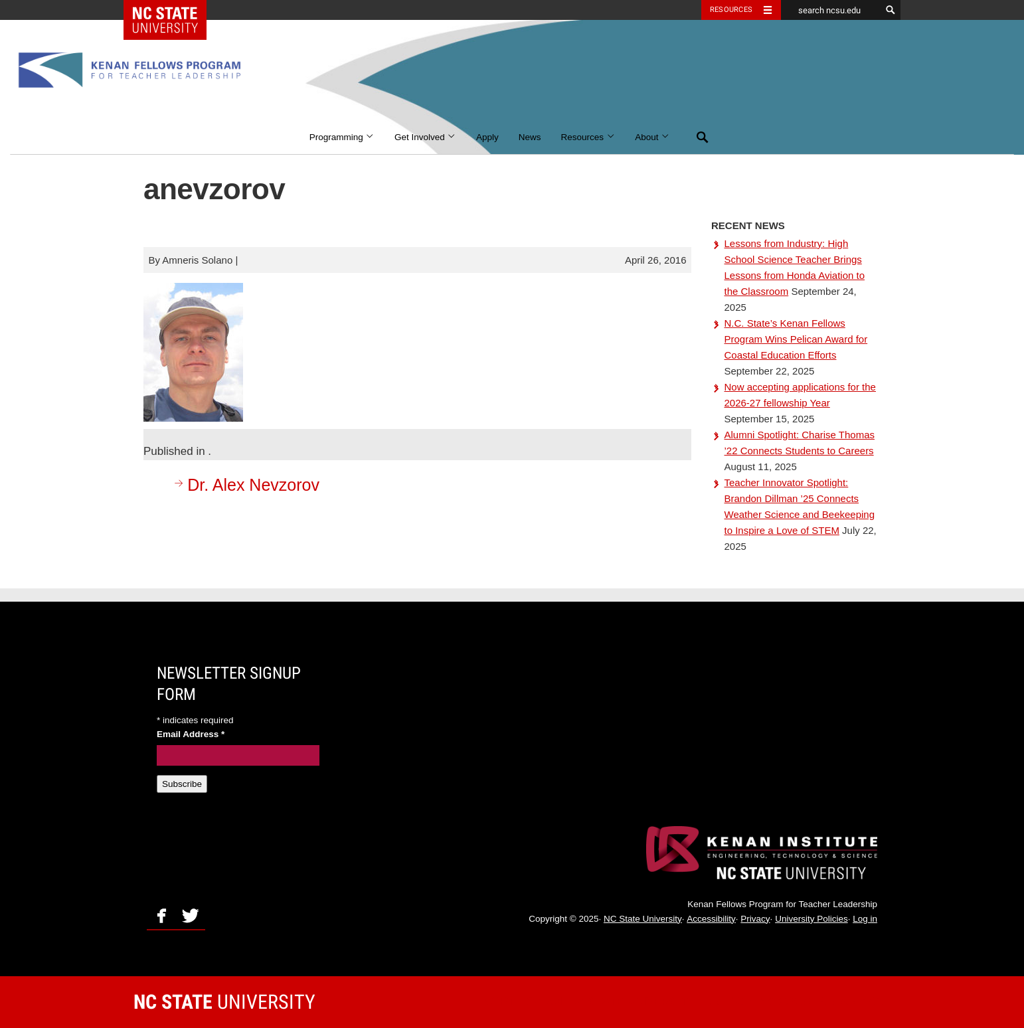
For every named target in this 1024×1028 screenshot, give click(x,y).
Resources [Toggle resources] (731, 9)
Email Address (190, 734)
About (652, 137)
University (224, 1001)
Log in (865, 919)
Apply (487, 137)
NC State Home (173, 10)
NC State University (643, 919)
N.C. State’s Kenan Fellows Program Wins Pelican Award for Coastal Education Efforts (796, 339)
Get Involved (425, 137)
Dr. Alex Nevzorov (245, 484)
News (530, 137)
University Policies (811, 919)
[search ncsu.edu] (831, 10)
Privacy (755, 919)
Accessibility (711, 919)
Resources (588, 137)
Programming (342, 137)
